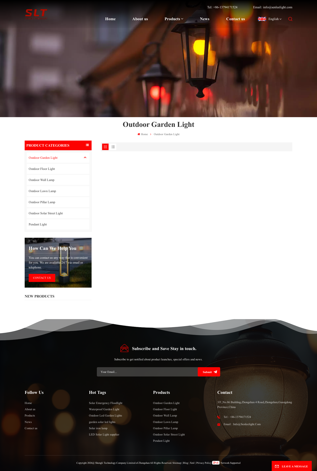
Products (172, 19)
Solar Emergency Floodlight (105, 403)
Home (110, 19)
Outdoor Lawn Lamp (42, 191)
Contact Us (42, 277)
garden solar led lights (102, 422)
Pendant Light (38, 224)
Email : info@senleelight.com (242, 424)
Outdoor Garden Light (43, 157)
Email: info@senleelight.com (272, 7)
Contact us (235, 19)
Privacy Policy (203, 463)
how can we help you (52, 248)
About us (140, 19)
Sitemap (176, 463)
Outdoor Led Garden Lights (105, 415)
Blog (185, 463)
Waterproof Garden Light (104, 409)
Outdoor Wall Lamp (41, 180)
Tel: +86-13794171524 (222, 7)
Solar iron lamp (98, 428)
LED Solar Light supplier (104, 434)
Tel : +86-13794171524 (237, 416)
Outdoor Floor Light (42, 168)
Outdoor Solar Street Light (46, 213)
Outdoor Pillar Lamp (42, 202)
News (204, 19)
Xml (192, 463)
